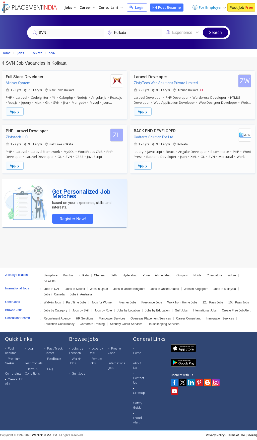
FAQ (50, 369)
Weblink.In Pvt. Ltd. (45, 435)
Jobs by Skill (80, 310)
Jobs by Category (55, 310)
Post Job (241, 7)
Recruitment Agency (57, 318)
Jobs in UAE (52, 288)
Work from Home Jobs (182, 302)
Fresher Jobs (127, 302)
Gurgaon (182, 275)
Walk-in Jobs (52, 302)
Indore (231, 275)
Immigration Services (220, 318)
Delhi (113, 275)
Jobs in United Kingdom (129, 288)
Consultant (111, 7)
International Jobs (205, 310)
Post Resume (167, 7)
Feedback (54, 359)
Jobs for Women (102, 302)
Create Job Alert (14, 381)
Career (87, 7)
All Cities (49, 280)
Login (137, 7)
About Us (137, 365)
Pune (146, 275)
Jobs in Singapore (196, 288)
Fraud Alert (137, 420)
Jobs (70, 7)
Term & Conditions (32, 371)
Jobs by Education (157, 310)
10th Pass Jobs (238, 302)
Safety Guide (137, 405)
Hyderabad (130, 275)
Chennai (99, 275)
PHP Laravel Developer (27, 131)
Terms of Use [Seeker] (242, 435)
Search (215, 32)
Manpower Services (112, 318)
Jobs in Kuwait (75, 288)
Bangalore (50, 275)
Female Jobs (95, 361)
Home (137, 353)
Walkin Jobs (75, 361)
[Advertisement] (128, 247)
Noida (197, 275)
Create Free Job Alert (236, 310)
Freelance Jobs (152, 302)
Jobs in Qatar (99, 288)
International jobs (117, 365)
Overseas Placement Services (151, 318)
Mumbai (68, 275)
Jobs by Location (128, 310)
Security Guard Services (126, 323)
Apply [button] (15, 111)
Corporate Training (92, 323)
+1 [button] (201, 90)
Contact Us (138, 380)
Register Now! (73, 218)
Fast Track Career (53, 351)
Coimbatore (214, 275)
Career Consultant (188, 318)
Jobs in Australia (81, 294)
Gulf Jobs (181, 310)
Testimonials (34, 363)
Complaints (13, 373)
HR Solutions (84, 318)
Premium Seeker (13, 361)
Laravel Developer (150, 76)
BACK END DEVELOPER (155, 131)
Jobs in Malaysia (225, 288)
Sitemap (139, 393)
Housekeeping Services (163, 323)
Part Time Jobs (76, 302)
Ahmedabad (163, 275)
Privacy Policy (215, 435)
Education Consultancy (59, 323)
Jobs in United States (165, 288)
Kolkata (84, 275)
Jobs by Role (103, 310)
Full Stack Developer (24, 76)
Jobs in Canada (54, 294)
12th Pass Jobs (213, 302)
